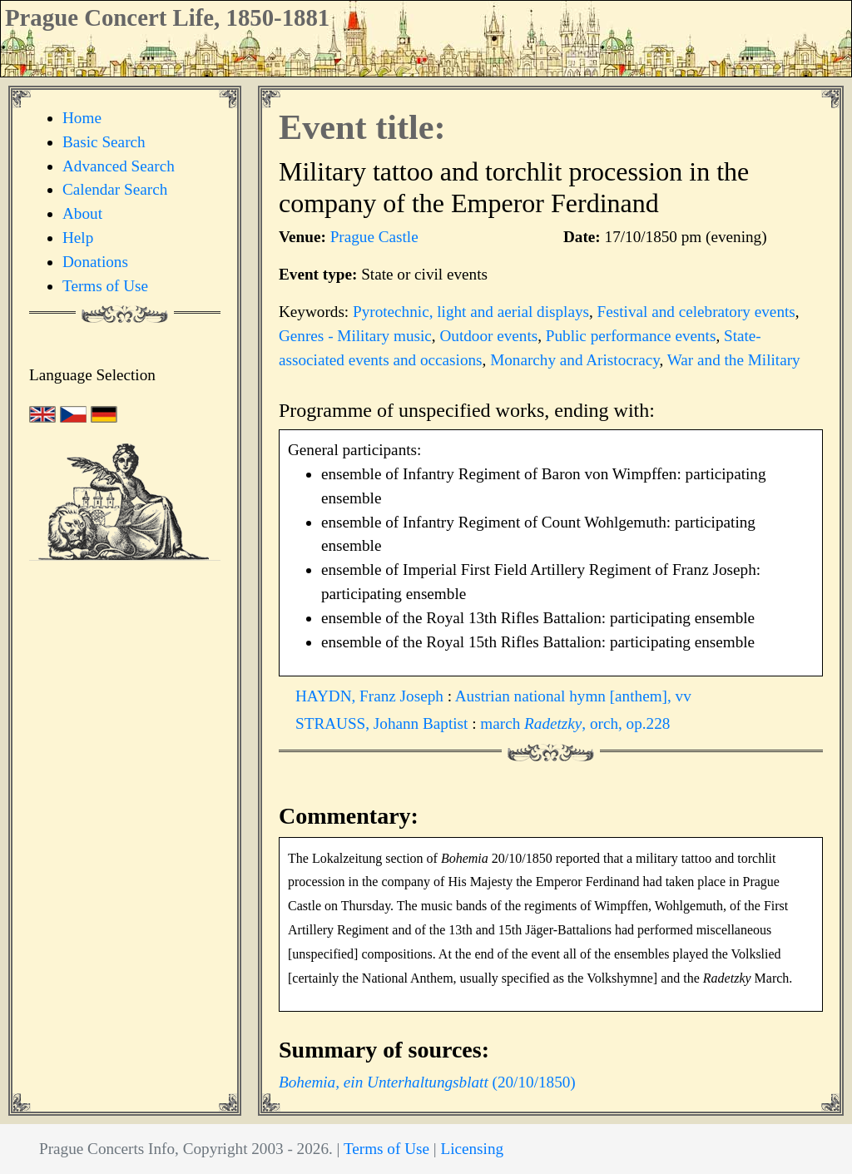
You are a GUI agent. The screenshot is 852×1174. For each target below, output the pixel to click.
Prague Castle (374, 236)
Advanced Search (118, 166)
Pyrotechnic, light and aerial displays (471, 311)
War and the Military (733, 360)
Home (82, 117)
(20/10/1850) (427, 1082)
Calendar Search (114, 189)
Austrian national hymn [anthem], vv (573, 696)
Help (77, 237)
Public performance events (631, 335)
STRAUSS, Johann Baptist (383, 723)
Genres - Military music (355, 335)
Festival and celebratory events (696, 311)
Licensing (471, 1148)
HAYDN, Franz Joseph (371, 696)
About (82, 213)
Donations (95, 261)
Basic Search (104, 142)
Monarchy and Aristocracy (574, 360)
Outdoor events (488, 335)
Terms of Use (105, 286)
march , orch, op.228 (575, 723)
